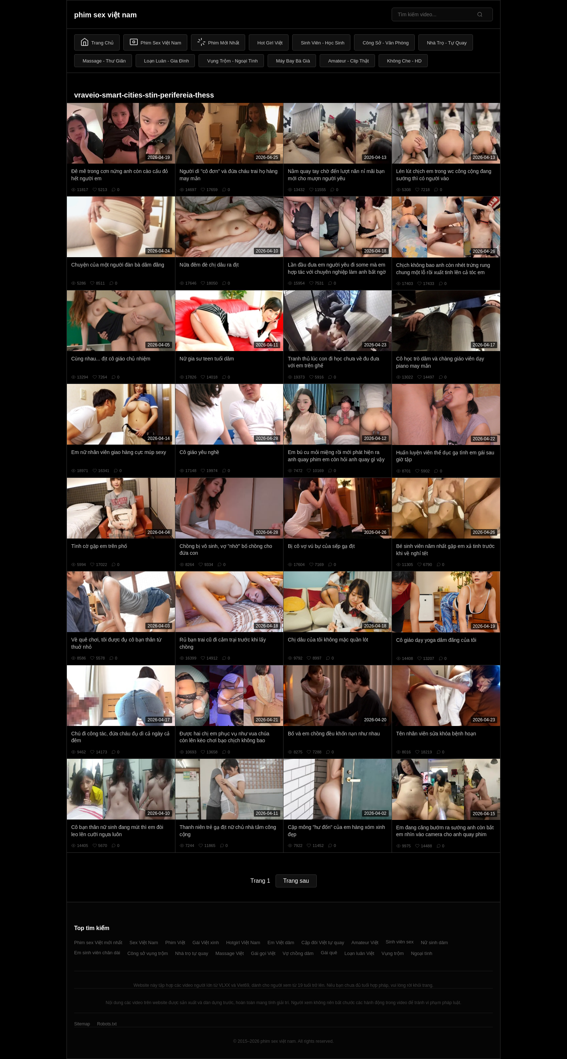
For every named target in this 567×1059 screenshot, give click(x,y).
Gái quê (329, 952)
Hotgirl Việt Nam (243, 942)
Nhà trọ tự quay (191, 953)
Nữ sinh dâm (434, 942)
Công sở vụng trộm (147, 953)
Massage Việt (230, 953)
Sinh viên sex (399, 942)
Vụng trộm (392, 953)
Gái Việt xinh (205, 942)
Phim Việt (175, 942)
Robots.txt (106, 1023)
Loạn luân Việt (359, 953)
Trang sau (296, 881)
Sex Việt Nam (143, 942)
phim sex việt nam (105, 15)
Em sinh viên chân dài (97, 952)
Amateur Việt (365, 942)
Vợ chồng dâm (298, 953)
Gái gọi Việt (263, 953)
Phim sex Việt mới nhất (98, 942)
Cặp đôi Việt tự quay (323, 942)
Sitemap (82, 1023)
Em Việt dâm (281, 942)
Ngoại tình (421, 953)
